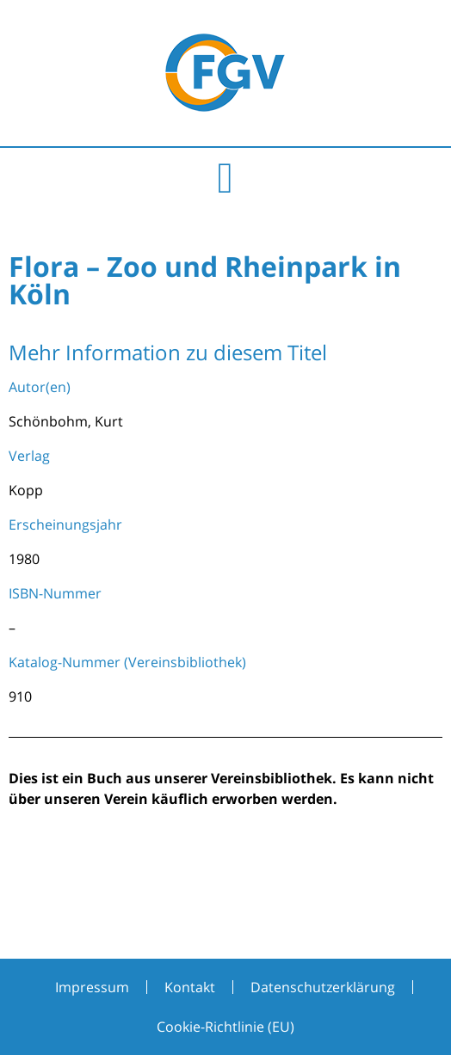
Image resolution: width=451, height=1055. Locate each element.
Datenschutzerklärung (322, 987)
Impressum (92, 987)
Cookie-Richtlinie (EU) (225, 1026)
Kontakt (189, 987)
